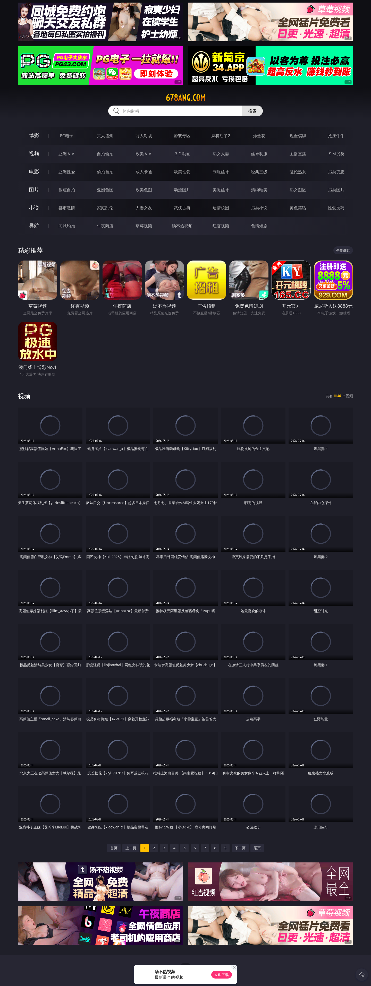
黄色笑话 (298, 208)
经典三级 (259, 172)
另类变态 (336, 172)
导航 (34, 225)
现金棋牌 (298, 136)
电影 (34, 171)
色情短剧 (259, 226)
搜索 (252, 111)
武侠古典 (182, 208)
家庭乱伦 (105, 208)
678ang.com (185, 98)
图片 (34, 189)
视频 (34, 153)
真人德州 (105, 136)
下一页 (240, 847)
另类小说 (259, 208)
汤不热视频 (182, 226)
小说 (34, 207)
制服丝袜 (221, 172)
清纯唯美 (259, 190)
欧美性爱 (182, 172)
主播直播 (298, 154)
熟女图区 (298, 190)
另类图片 (336, 190)
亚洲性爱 (66, 172)
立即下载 (221, 974)
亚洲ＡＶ (66, 154)
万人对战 (144, 136)
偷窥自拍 (66, 190)
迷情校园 (221, 208)
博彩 (34, 135)
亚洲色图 (105, 190)
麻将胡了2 (220, 136)
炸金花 (259, 136)
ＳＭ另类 (336, 154)
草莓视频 (144, 226)
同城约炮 (66, 226)
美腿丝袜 (221, 190)
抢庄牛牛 (336, 136)
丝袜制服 (259, 154)
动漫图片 (182, 190)
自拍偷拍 (105, 154)
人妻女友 (144, 208)
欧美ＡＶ (144, 154)
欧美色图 (144, 190)
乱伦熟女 (298, 172)
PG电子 (66, 136)
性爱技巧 (336, 208)
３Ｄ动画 (182, 154)
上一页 (130, 847)
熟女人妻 (221, 154)
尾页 (257, 847)
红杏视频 (221, 226)
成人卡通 (144, 172)
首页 (113, 847)
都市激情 (66, 208)
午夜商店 (105, 226)
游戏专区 (182, 136)
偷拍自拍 (105, 172)
